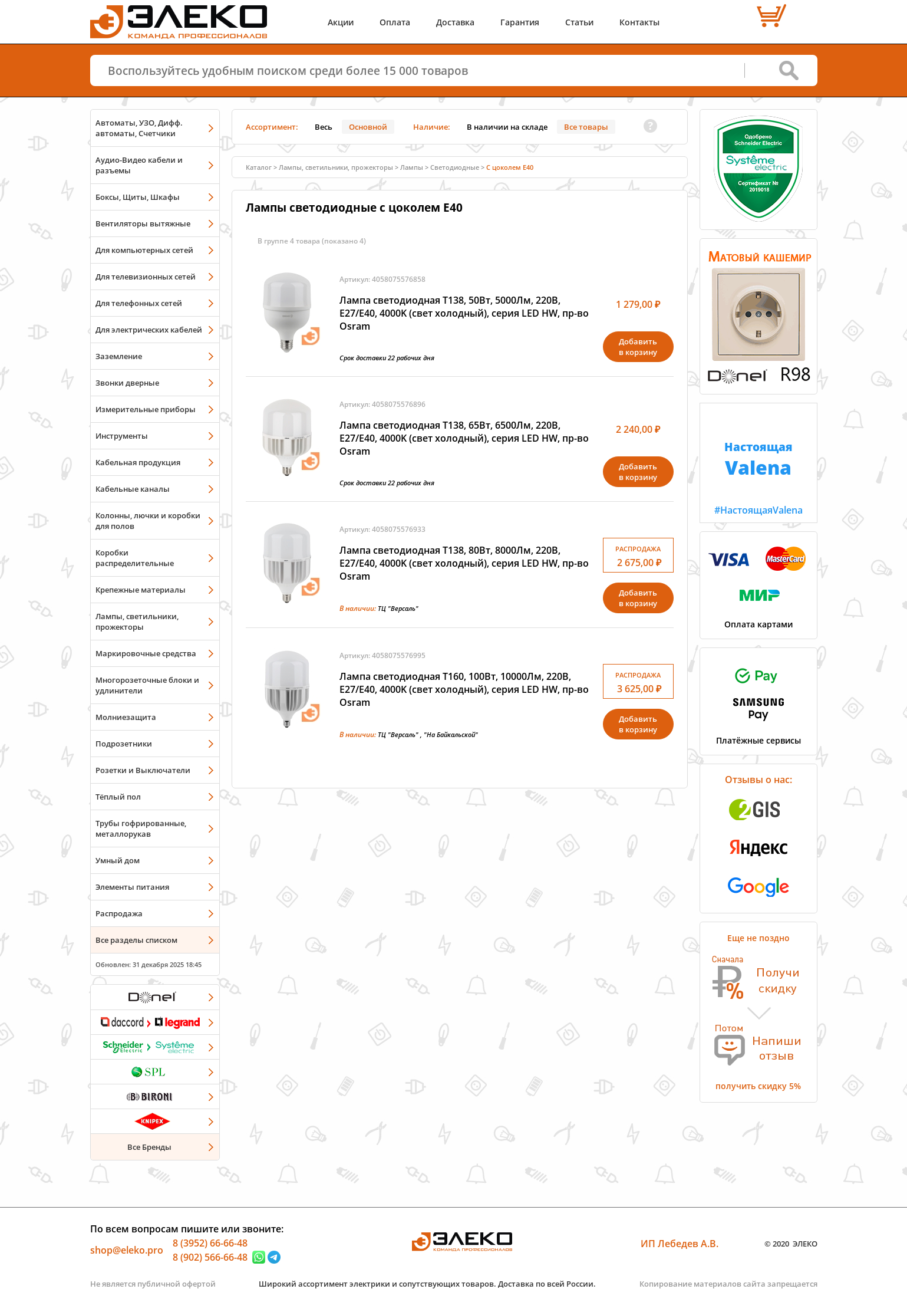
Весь (323, 126)
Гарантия (519, 22)
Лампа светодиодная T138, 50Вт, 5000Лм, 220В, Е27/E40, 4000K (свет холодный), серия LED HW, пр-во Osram (464, 313)
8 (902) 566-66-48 (210, 1257)
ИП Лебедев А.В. (679, 1243)
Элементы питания (132, 887)
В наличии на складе (507, 126)
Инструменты (121, 435)
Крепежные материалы (140, 589)
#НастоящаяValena (758, 460)
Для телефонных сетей (138, 303)
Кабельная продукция (137, 462)
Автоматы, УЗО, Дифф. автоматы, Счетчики (139, 128)
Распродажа (119, 913)
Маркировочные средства (145, 653)
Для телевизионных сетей (145, 276)
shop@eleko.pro (126, 1250)
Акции (341, 22)
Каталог (259, 167)
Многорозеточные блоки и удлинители (147, 685)
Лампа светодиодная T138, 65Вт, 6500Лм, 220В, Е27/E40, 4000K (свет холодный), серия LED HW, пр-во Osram (464, 438)
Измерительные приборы (145, 409)
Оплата (395, 22)
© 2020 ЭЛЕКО (790, 1243)
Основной (368, 126)
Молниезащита (125, 717)
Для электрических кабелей (148, 329)
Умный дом (117, 860)
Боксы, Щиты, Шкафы (137, 197)
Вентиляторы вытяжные (142, 223)
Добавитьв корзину (638, 346)
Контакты (639, 22)
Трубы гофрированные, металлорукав (140, 828)
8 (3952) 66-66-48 (210, 1243)
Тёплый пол (118, 796)
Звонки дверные (127, 382)
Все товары (586, 126)
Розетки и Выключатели (142, 770)
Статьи (579, 22)
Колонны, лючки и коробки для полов (147, 520)
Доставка (455, 22)
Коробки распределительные (134, 557)
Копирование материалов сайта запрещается (728, 1283)
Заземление (118, 356)
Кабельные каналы (132, 489)
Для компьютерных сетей (144, 250)
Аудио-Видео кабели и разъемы (139, 165)
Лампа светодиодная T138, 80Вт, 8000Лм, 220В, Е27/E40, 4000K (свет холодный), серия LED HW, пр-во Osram (464, 563)
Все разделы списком (136, 940)
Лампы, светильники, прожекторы (137, 621)
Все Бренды (149, 1147)
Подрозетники (123, 743)
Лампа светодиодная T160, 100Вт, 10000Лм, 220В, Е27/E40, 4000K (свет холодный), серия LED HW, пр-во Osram (464, 689)
